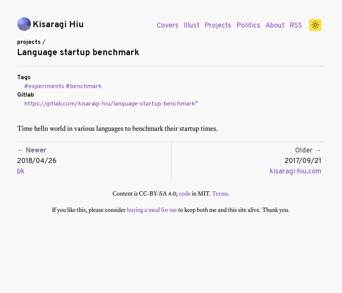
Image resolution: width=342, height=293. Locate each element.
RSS (296, 25)
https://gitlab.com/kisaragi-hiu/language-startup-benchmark (109, 104)
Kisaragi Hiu (58, 25)
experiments (46, 86)
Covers (168, 25)
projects (29, 42)
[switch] (315, 25)
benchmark (86, 86)
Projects (218, 25)
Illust (192, 25)
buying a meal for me (152, 209)
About (275, 25)
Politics (248, 25)
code (185, 193)
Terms (220, 193)
